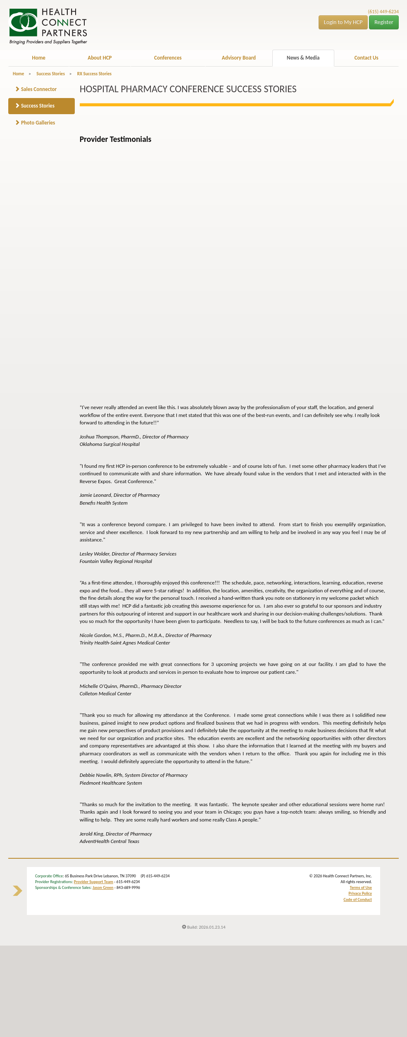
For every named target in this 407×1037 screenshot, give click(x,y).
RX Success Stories (94, 74)
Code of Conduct (357, 899)
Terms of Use (361, 887)
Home (38, 58)
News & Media (303, 58)
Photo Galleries (34, 123)
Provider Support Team (93, 881)
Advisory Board (239, 58)
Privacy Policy (360, 893)
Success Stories (50, 74)
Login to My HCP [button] (343, 22)
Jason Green (103, 887)
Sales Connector (35, 89)
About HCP (100, 58)
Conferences (167, 58)
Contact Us (366, 58)
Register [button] (383, 22)
